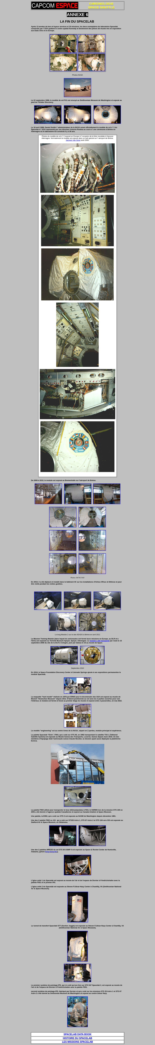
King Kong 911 (51, 852)
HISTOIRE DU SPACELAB (77, 1038)
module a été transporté (99, 641)
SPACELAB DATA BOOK (77, 1034)
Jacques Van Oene (73, 140)
